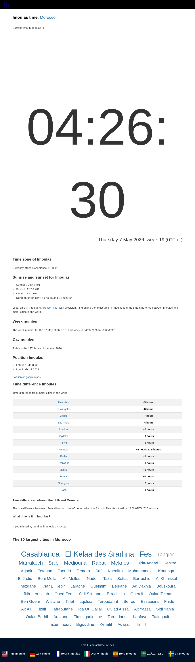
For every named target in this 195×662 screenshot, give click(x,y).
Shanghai (63, 483)
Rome (63, 476)
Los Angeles (63, 409)
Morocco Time (49, 307)
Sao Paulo (64, 422)
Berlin (63, 456)
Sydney (63, 436)
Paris (63, 489)
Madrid (64, 469)
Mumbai (63, 449)
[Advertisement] (97, 63)
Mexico (64, 415)
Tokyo (63, 442)
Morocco (48, 17)
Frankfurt (63, 463)
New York (63, 402)
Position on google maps (27, 377)
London (63, 429)
